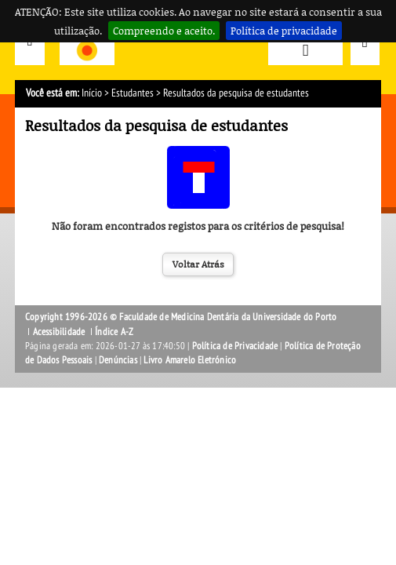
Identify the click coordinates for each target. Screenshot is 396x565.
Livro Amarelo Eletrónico (190, 360)
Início (92, 93)
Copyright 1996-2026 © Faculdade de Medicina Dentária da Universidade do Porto (180, 317)
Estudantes (132, 93)
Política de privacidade (284, 31)
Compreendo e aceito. (164, 31)
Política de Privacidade (235, 346)
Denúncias (118, 360)
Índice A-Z (114, 332)
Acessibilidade (59, 332)
